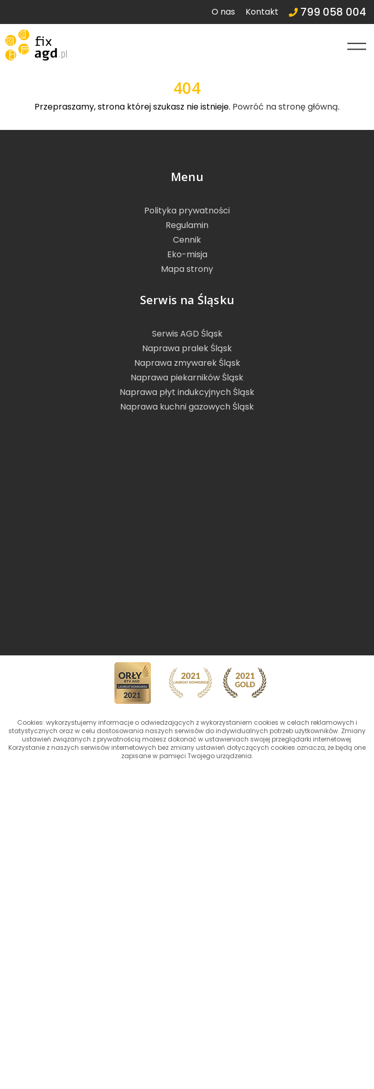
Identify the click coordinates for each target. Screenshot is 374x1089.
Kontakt (262, 12)
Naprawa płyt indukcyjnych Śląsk (187, 392)
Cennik (187, 240)
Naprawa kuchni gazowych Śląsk (187, 407)
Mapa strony (187, 269)
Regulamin (187, 225)
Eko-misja (187, 254)
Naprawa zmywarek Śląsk (187, 363)
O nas (223, 12)
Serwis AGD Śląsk (187, 334)
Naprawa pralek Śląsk (187, 348)
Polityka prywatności (187, 211)
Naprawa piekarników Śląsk (187, 378)
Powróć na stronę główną (285, 107)
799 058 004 (327, 12)
